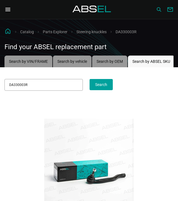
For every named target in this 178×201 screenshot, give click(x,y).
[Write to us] (170, 9)
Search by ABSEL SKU (151, 61)
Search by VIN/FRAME (28, 61)
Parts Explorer (55, 32)
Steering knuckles (91, 32)
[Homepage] (91, 9)
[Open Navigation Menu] (7, 9)
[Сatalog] (159, 9)
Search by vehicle (72, 61)
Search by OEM (110, 61)
